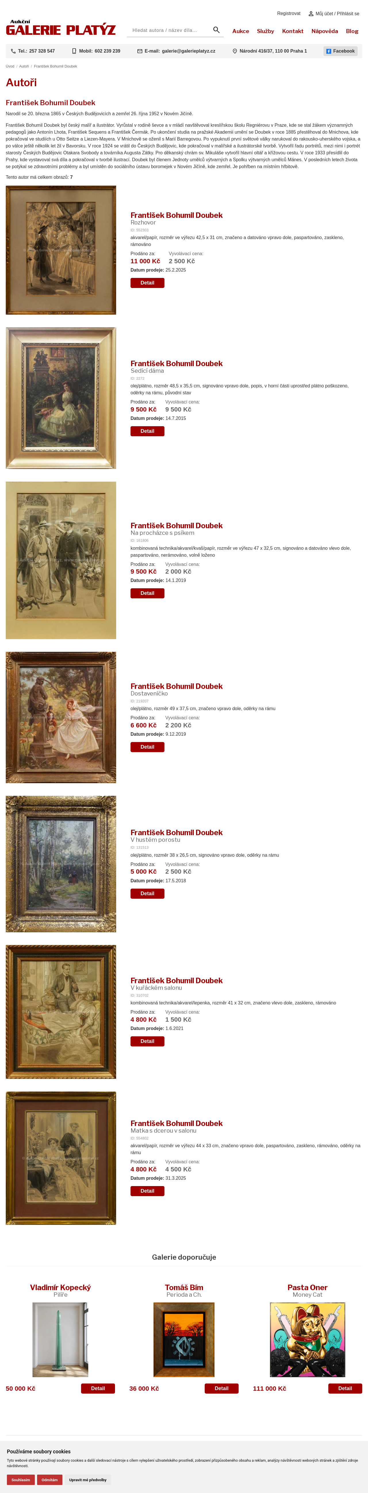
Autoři (24, 66)
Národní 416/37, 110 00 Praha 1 (273, 51)
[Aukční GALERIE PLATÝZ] (61, 33)
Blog (352, 31)
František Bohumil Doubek (55, 66)
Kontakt (293, 31)
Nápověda (324, 31)
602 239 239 (107, 51)
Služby (265, 31)
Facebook (340, 51)
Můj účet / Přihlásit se (334, 14)
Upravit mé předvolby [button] (87, 1479)
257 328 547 (42, 51)
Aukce (240, 31)
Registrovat (288, 13)
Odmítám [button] (50, 1479)
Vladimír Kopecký (60, 1290)
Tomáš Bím (184, 1290)
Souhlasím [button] (21, 1479)
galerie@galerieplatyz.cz (188, 51)
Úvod (10, 66)
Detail (147, 283)
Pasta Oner (308, 1290)
